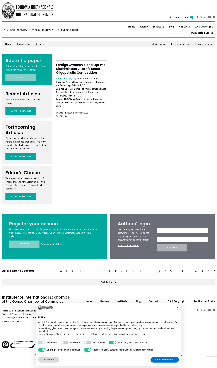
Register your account (181, 44)
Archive (40, 44)
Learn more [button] (49, 359)
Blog (171, 26)
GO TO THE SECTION (21, 110)
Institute (158, 26)
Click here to (182, 17)
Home (131, 26)
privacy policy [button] (130, 322)
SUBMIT (21, 77)
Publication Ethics (202, 32)
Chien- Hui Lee (63, 78)
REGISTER (24, 244)
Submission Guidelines (51, 244)
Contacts (184, 26)
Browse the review (15, 29)
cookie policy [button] (136, 325)
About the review (42, 29)
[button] (177, 307)
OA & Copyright (204, 26)
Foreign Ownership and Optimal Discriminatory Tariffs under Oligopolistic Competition (81, 69)
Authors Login (205, 44)
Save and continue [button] (164, 359)
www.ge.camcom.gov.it (12, 321)
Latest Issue (23, 44)
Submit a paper (68, 29)
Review (144, 26)
